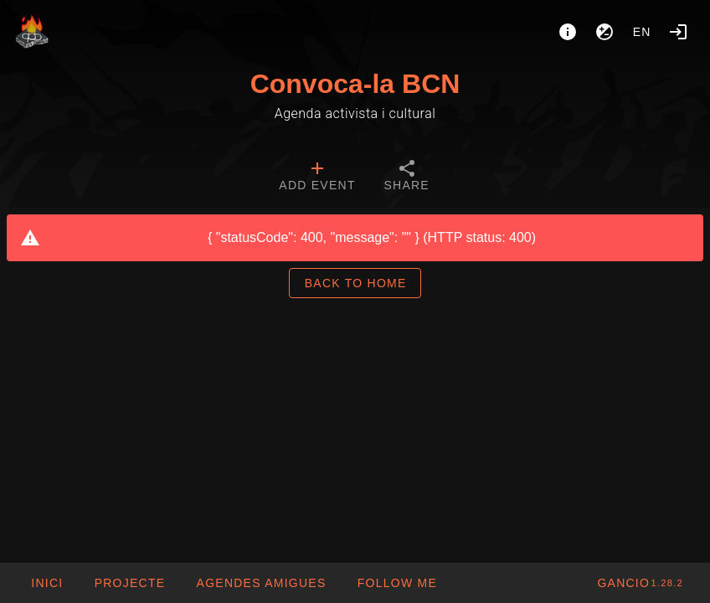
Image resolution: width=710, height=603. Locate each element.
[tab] (316, 177)
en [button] (642, 32)
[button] (260, 583)
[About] (567, 31)
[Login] (678, 31)
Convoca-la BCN (355, 84)
